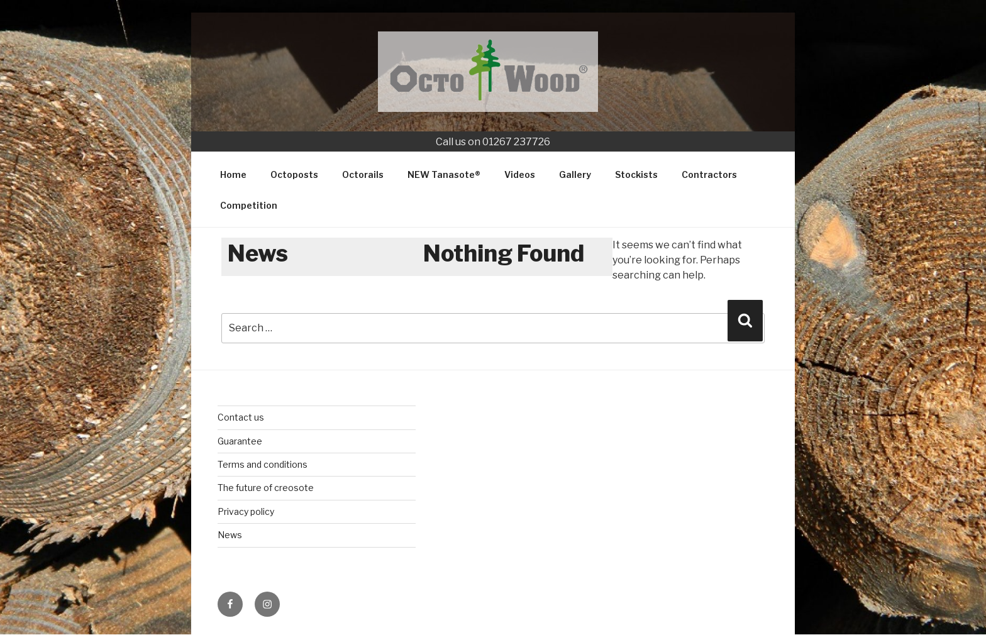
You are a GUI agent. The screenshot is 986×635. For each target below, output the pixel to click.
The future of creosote (266, 487)
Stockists (636, 174)
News (230, 534)
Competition (248, 205)
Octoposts (294, 174)
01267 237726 (516, 142)
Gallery (575, 174)
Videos (519, 174)
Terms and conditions (262, 464)
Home (233, 174)
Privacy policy (246, 511)
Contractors (709, 174)
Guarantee (240, 441)
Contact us (241, 417)
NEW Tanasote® (443, 174)
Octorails (363, 174)
